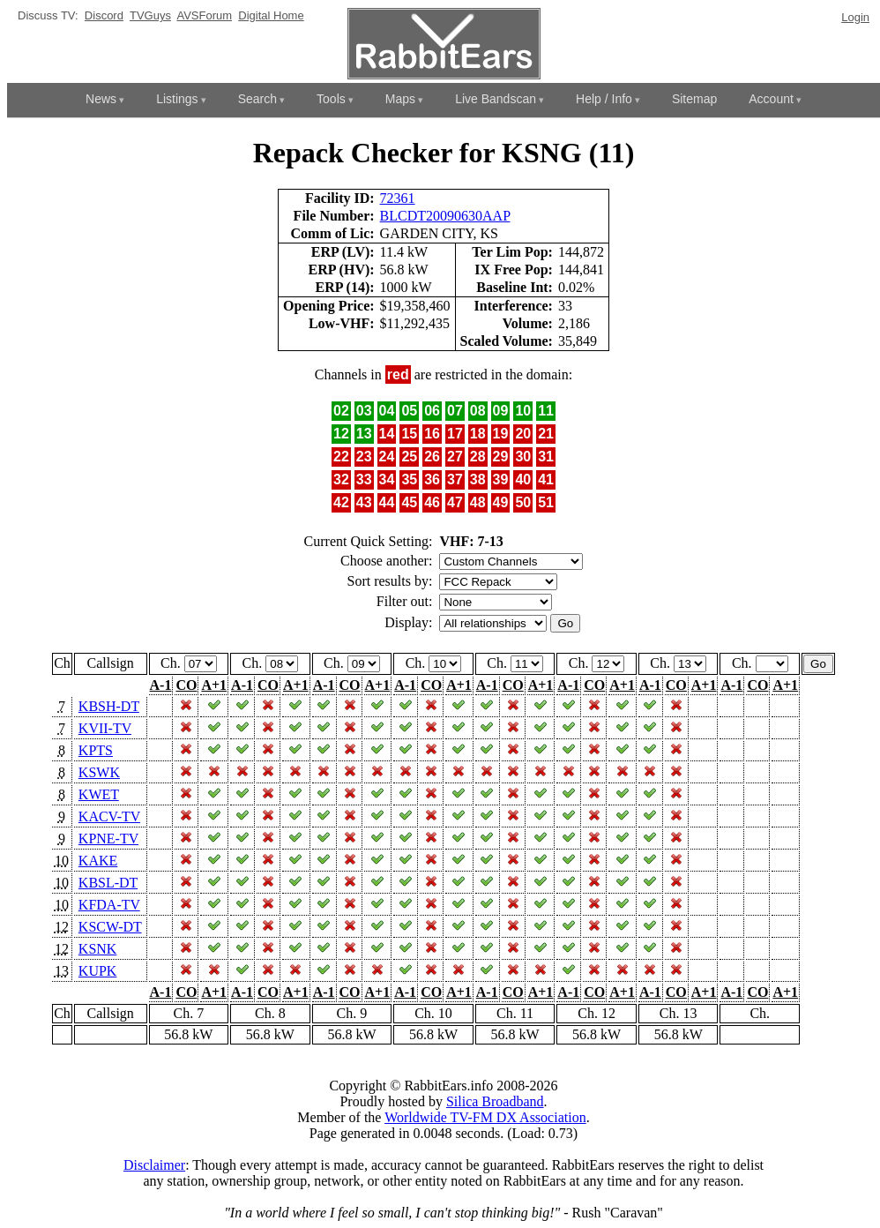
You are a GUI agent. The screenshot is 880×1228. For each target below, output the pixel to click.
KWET (98, 794)
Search (257, 99)
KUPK (97, 970)
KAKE (97, 860)
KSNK (97, 948)
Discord (104, 15)
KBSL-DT (108, 882)
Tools (331, 99)
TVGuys (150, 15)
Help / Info (604, 99)
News (101, 99)
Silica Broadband (495, 1101)
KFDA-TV (109, 904)
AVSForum (204, 15)
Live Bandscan (495, 99)
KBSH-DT (108, 706)
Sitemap (694, 99)
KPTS (95, 750)
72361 (397, 198)
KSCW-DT (110, 926)
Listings (177, 99)
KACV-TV (109, 816)
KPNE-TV (108, 838)
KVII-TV (104, 728)
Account (771, 99)
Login (855, 17)
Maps (400, 99)
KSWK (99, 772)
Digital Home (270, 15)
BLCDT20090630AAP (445, 215)
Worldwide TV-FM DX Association (485, 1117)
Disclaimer (154, 1164)
